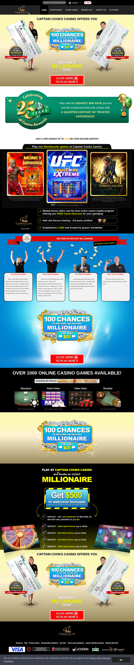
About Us (19, 643)
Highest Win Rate (111, 643)
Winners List (86, 10)
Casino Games (71, 10)
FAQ (25, 643)
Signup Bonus (56, 10)
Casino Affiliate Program (95, 643)
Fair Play (63, 643)
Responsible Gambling (49, 643)
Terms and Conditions (76, 643)
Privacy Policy (34, 643)
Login (87, 3)
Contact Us (101, 10)
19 (28, 649)
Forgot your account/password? (54, 3)
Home (44, 10)
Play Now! (113, 10)
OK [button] (121, 660)
